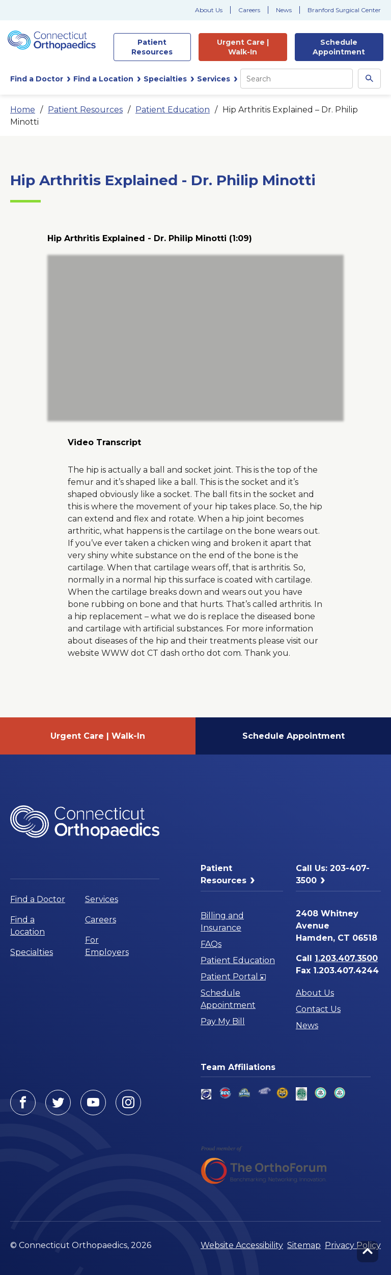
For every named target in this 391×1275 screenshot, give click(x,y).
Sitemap (304, 1245)
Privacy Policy (353, 1245)
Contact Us (318, 1009)
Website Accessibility (242, 1245)
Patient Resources (85, 109)
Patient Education (172, 109)
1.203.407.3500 (346, 958)
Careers (249, 10)
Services (101, 899)
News (284, 10)
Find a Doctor (37, 899)
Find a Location (27, 926)
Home (22, 109)
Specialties (31, 952)
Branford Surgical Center (344, 10)
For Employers (107, 946)
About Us (208, 10)
